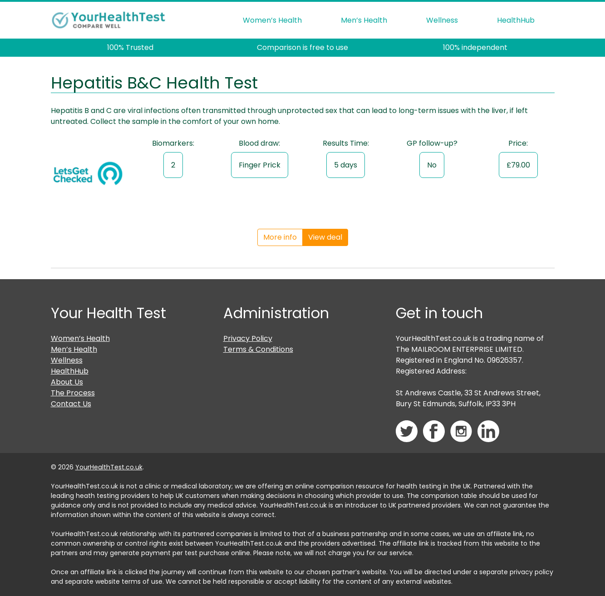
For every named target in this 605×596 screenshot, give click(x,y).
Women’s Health (272, 20)
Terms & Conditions (258, 349)
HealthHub (516, 20)
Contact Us (71, 404)
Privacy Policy (247, 338)
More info (280, 237)
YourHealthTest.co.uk (109, 467)
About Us (67, 382)
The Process (73, 393)
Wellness (442, 20)
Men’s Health (364, 20)
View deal (325, 237)
